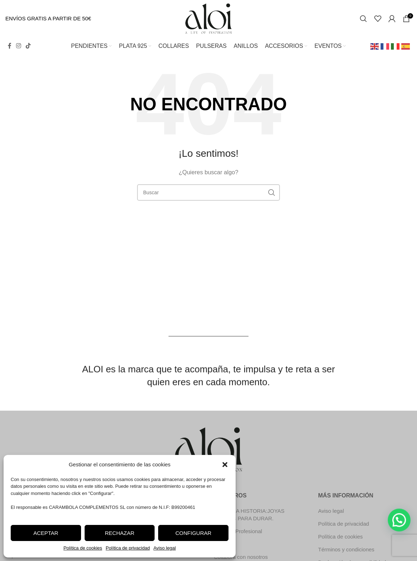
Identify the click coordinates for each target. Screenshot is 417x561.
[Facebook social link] (9, 45)
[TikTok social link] (28, 45)
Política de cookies (83, 548)
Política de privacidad (128, 548)
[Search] (363, 18)
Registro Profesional (238, 531)
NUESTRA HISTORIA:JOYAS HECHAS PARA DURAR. (249, 514)
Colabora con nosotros (241, 557)
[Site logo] (208, 18)
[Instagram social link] (18, 45)
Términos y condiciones (346, 549)
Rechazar (120, 533)
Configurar (193, 533)
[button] (224, 464)
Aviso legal (165, 548)
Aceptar (45, 533)
